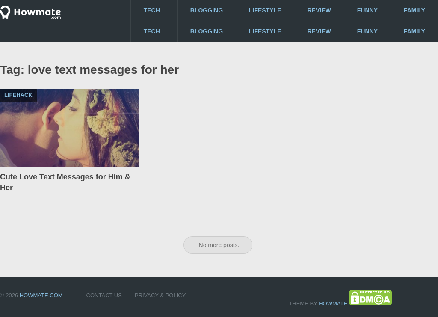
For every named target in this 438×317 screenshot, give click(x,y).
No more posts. (219, 245)
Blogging (206, 10)
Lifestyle (265, 10)
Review (319, 10)
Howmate (333, 303)
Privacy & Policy (160, 295)
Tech (152, 10)
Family (414, 10)
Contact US (104, 295)
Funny (367, 10)
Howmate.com (41, 295)
